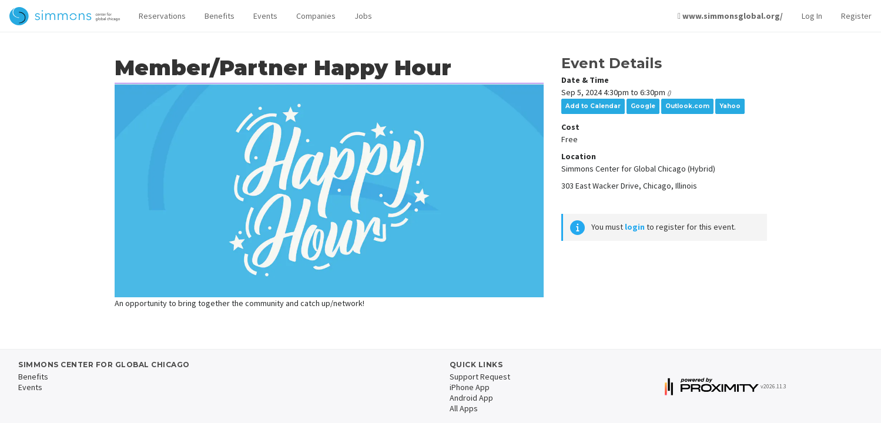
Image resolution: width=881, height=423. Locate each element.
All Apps (464, 408)
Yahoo (730, 106)
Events (265, 16)
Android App (471, 397)
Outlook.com (687, 106)
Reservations (162, 16)
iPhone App (470, 387)
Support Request (480, 376)
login (635, 226)
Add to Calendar (593, 106)
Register (856, 16)
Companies (316, 16)
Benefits (220, 16)
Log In (812, 16)
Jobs (363, 16)
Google (643, 106)
